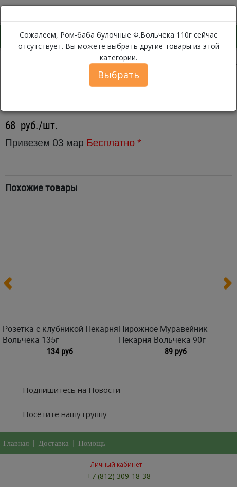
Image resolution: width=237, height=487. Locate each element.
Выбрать (118, 74)
